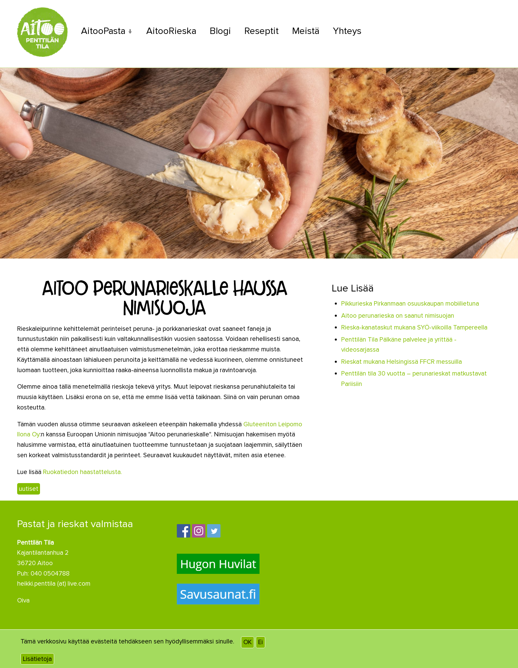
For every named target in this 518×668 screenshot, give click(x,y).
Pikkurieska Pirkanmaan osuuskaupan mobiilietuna (410, 304)
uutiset (28, 488)
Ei (260, 642)
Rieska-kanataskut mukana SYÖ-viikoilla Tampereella (414, 327)
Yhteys (348, 31)
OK (247, 642)
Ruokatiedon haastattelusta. (82, 472)
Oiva (23, 600)
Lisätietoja (37, 659)
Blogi (221, 31)
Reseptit (262, 31)
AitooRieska (172, 31)
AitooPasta (103, 31)
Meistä (307, 31)
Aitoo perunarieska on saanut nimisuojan (397, 315)
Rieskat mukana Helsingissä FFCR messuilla (401, 361)
